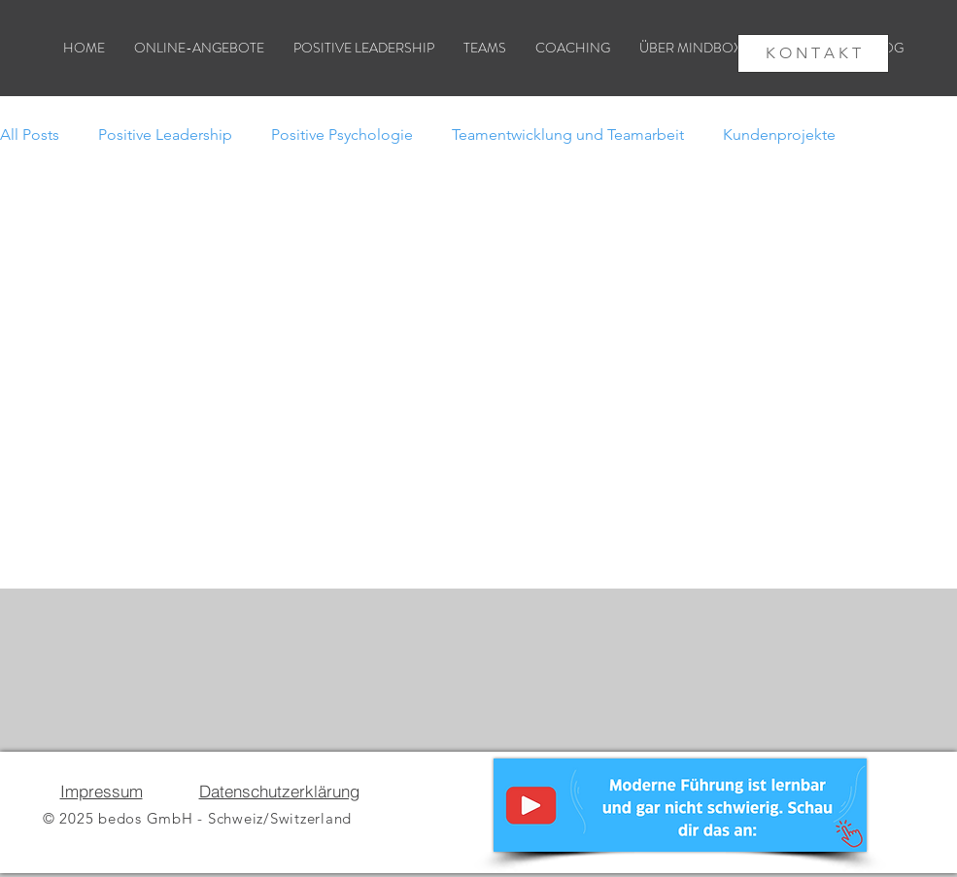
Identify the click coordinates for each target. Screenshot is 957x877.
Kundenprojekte (779, 134)
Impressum (101, 791)
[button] (706, 48)
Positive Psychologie (342, 134)
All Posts (29, 134)
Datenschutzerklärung (279, 791)
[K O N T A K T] (813, 53)
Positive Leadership (165, 134)
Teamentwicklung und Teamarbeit (568, 134)
